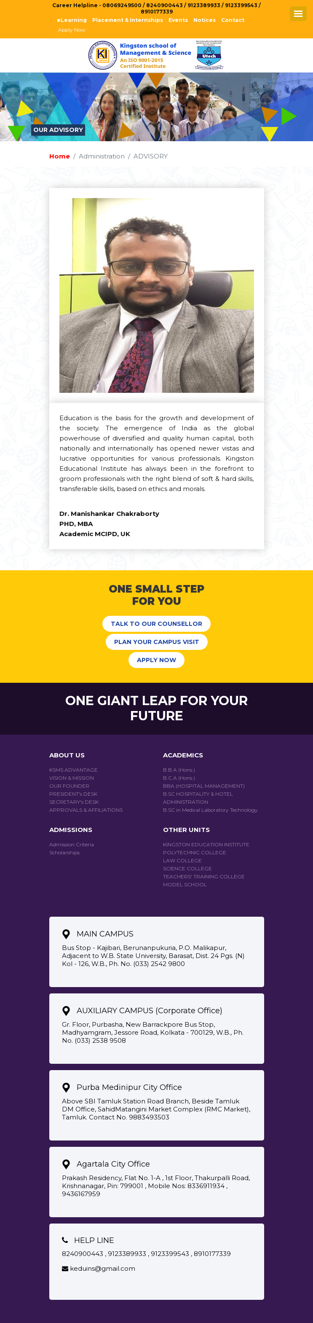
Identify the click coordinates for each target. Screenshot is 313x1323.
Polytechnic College (194, 852)
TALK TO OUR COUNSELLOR (156, 624)
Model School (185, 884)
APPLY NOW (156, 660)
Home (59, 156)
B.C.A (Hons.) (179, 778)
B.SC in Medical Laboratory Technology (210, 810)
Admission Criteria (71, 844)
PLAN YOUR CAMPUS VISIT (156, 642)
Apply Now (72, 30)
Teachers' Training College (204, 876)
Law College (182, 860)
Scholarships (64, 852)
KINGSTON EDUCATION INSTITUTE (206, 844)
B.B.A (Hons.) (179, 770)
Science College (187, 868)
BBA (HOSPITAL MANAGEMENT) (204, 786)
